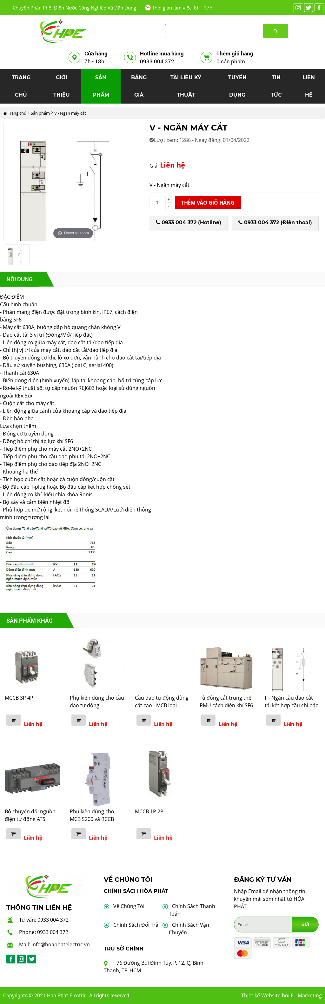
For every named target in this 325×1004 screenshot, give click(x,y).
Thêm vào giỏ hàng (208, 202)
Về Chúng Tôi (128, 906)
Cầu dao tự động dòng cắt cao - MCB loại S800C (162, 705)
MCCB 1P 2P (149, 811)
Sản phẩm (40, 113)
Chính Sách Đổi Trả (135, 924)
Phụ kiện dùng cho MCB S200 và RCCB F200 (92, 819)
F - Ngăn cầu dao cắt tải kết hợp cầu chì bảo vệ (292, 705)
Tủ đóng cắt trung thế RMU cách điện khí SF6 (226, 701)
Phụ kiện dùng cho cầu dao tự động (97, 701)
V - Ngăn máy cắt (70, 113)
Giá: (154, 165)
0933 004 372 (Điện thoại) (275, 222)
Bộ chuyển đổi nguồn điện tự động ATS (30, 815)
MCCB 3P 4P (19, 697)
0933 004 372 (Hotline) (188, 222)
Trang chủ (14, 113)
